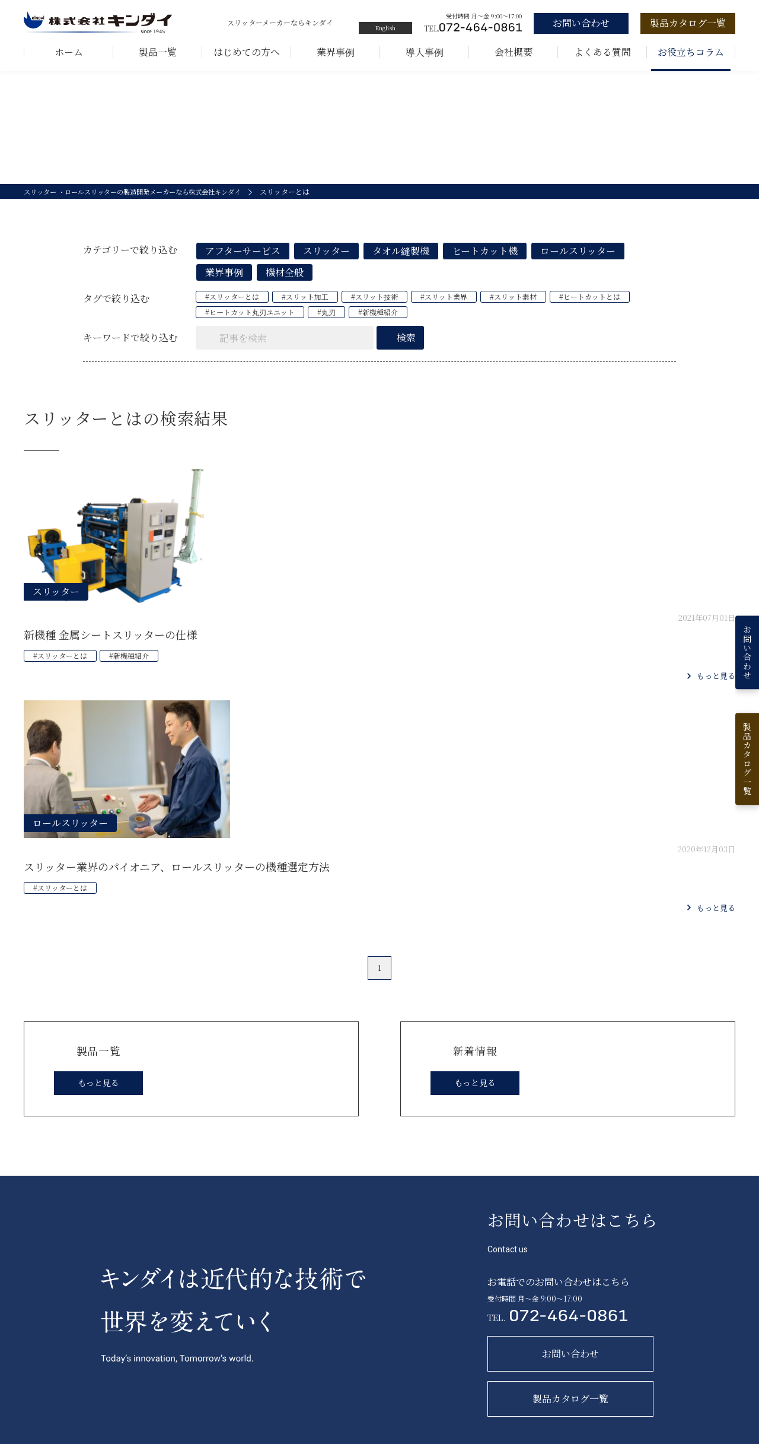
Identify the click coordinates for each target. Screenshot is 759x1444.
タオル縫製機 (400, 262)
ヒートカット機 (485, 262)
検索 (406, 349)
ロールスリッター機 (279, 1315)
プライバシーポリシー (699, 1436)
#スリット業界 (443, 308)
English (385, 27)
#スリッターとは (232, 308)
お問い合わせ (537, 1318)
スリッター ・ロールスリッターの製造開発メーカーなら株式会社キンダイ (142, 203)
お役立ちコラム (691, 52)
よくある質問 (602, 52)
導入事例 (425, 52)
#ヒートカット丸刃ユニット (250, 324)
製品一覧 (158, 52)
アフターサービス (242, 262)
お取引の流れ (537, 1293)
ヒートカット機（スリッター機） (300, 1354)
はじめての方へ (246, 52)
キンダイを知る (436, 1293)
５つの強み (426, 1334)
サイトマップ (623, 1436)
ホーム (69, 52)
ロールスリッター (578, 262)
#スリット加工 (305, 308)
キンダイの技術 (433, 1354)
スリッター (326, 262)
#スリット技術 (374, 308)
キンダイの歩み (433, 1315)
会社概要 (513, 52)
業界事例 (336, 52)
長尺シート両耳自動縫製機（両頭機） (307, 1374)
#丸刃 (326, 324)
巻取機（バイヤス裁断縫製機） (297, 1393)
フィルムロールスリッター (289, 1334)
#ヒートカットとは (589, 308)
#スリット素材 (513, 308)
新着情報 (617, 1293)
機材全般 (285, 284)
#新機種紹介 (378, 324)
